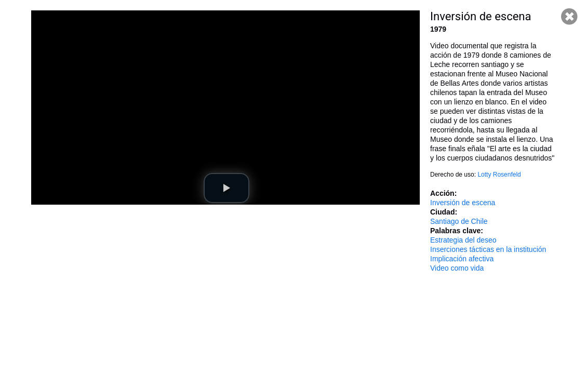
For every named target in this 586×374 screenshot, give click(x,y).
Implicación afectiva (462, 259)
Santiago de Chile (459, 221)
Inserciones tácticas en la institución (488, 249)
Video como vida (457, 268)
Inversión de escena (462, 202)
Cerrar (569, 16)
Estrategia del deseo (463, 240)
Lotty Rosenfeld (499, 174)
